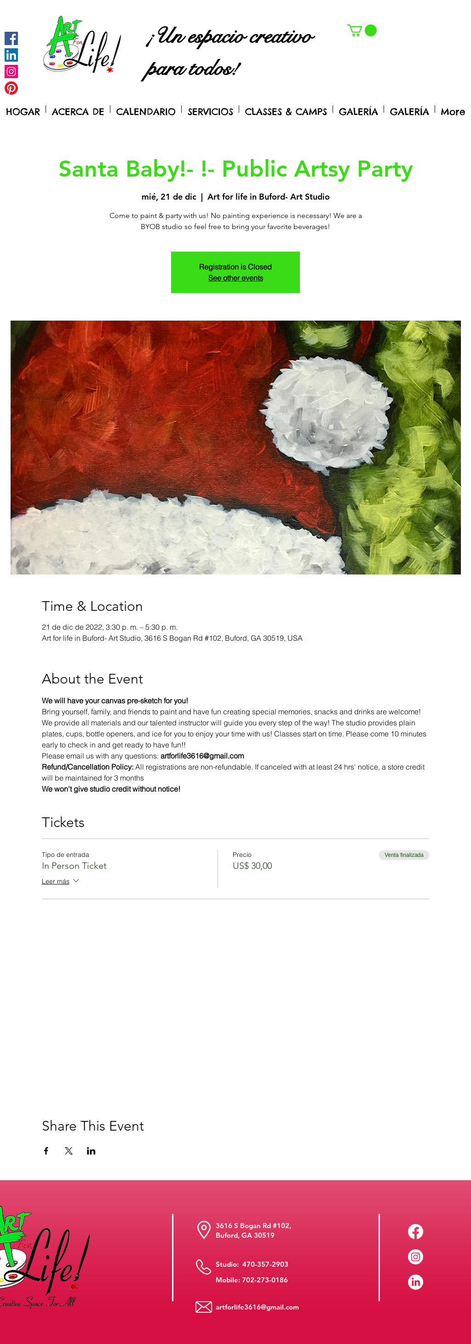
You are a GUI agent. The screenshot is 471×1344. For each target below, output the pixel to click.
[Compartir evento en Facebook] (46, 1150)
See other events (235, 277)
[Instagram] (11, 71)
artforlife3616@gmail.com (257, 1307)
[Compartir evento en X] (68, 1150)
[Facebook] (11, 38)
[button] (362, 30)
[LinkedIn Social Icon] (11, 55)
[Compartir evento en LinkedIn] (91, 1150)
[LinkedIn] (415, 1282)
